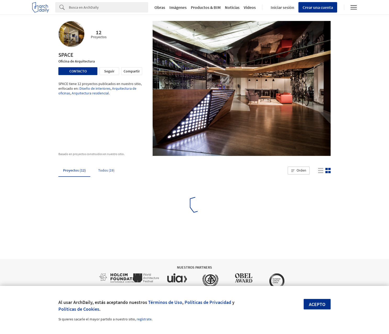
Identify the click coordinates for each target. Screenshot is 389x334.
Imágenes (178, 7)
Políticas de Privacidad (208, 302)
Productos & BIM (206, 7)
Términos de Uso (165, 302)
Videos (250, 7)
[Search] (108, 7)
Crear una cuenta (318, 7)
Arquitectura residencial (90, 93)
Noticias (232, 7)
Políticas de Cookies (78, 309)
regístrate (144, 319)
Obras (159, 7)
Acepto (317, 304)
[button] (299, 170)
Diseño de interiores (94, 88)
